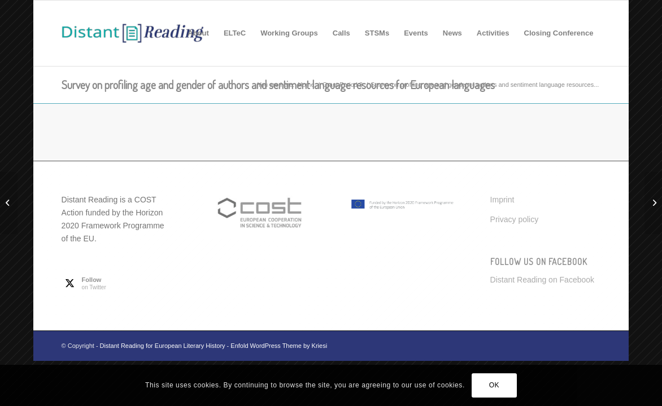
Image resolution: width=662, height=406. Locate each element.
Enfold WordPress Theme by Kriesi (278, 345)
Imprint (502, 199)
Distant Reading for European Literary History (162, 345)
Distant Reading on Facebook (542, 279)
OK (494, 385)
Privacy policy (514, 219)
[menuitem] (198, 33)
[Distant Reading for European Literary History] (133, 33)
